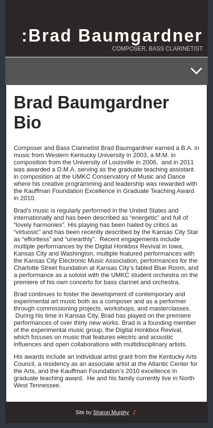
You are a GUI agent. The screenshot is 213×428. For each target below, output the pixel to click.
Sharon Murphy (111, 412)
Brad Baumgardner (115, 35)
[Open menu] (196, 71)
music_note (134, 412)
